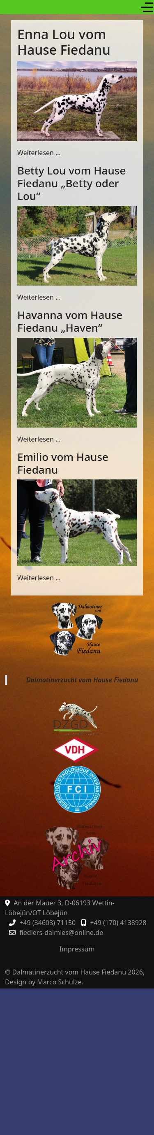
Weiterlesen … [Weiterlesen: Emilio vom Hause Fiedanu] (39, 577)
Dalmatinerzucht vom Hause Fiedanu (82, 679)
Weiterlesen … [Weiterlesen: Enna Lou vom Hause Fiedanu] (39, 152)
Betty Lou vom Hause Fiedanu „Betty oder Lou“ (71, 183)
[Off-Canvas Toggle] (147, 7)
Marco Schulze (59, 981)
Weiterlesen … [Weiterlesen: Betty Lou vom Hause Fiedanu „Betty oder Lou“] (39, 297)
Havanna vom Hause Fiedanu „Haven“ (69, 321)
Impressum (77, 949)
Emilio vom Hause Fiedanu (62, 463)
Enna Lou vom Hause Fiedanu (63, 41)
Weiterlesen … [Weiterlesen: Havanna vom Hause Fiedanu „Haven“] (39, 439)
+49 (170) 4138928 (118, 922)
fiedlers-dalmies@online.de (61, 932)
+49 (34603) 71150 (47, 922)
